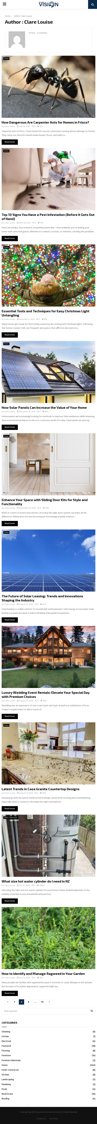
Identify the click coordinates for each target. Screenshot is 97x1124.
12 (42, 1002)
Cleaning (6, 1032)
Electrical (6, 1041)
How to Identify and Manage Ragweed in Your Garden (43, 973)
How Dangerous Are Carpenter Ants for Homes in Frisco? (45, 122)
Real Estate (7, 1094)
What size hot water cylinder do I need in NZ (36, 881)
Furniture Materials (11, 1060)
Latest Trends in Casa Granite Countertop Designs (40, 789)
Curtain (5, 1036)
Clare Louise (26, 16)
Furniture (6, 1055)
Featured (6, 1046)
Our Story (53, 1118)
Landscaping (8, 1079)
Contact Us (41, 1118)
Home (6, 58)
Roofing (5, 1099)
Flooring (6, 1051)
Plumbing (6, 1084)
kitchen (5, 1075)
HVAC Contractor (10, 817)
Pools (4, 1089)
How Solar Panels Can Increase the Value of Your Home (44, 407)
